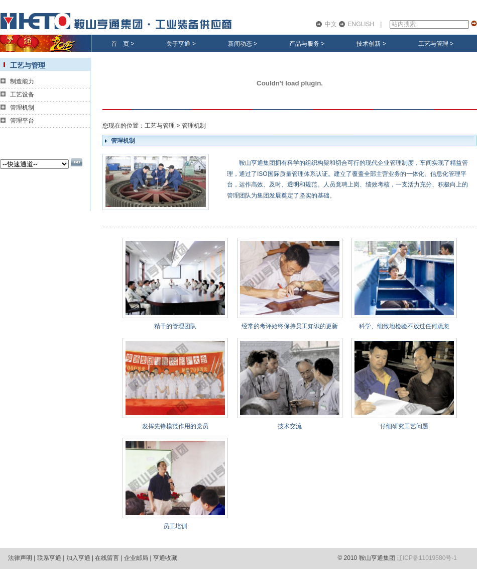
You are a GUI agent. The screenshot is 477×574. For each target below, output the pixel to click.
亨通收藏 (165, 557)
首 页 (120, 43)
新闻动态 (240, 43)
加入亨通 (78, 557)
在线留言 (107, 557)
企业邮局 (136, 557)
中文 (331, 24)
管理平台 (22, 120)
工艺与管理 (433, 43)
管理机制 (22, 107)
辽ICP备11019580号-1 (427, 557)
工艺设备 (22, 94)
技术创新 (368, 43)
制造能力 (22, 81)
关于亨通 (178, 43)
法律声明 (20, 557)
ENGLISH (361, 24)
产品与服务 (304, 43)
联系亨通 (49, 557)
